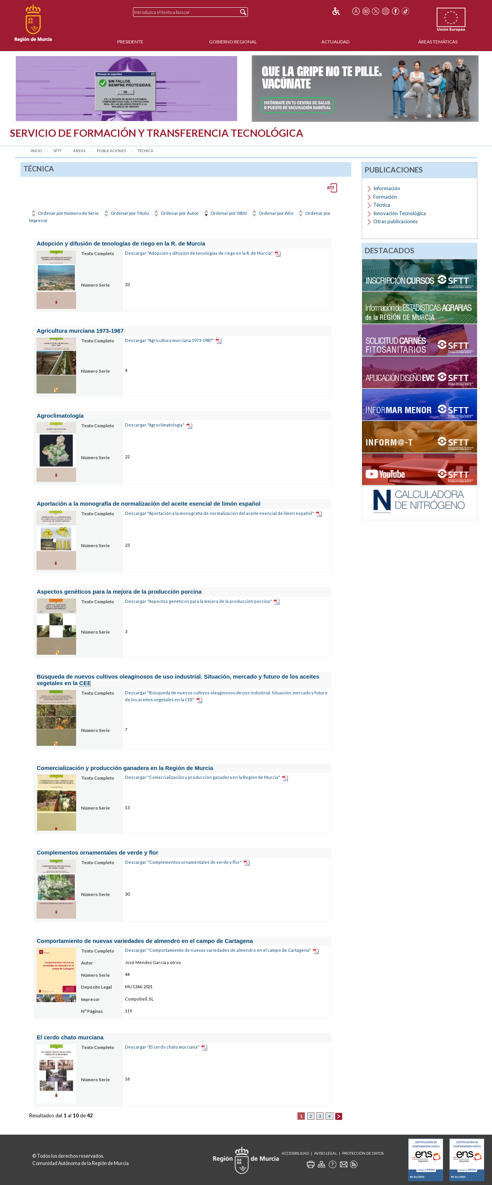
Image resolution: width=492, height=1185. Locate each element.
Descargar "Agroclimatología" (154, 424)
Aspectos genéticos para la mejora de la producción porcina (119, 591)
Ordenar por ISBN (225, 213)
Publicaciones (111, 151)
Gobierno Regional (233, 42)
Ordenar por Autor (176, 213)
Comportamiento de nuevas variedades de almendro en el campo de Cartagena (145, 941)
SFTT (57, 151)
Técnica (145, 151)
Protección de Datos (363, 1153)
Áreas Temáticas (437, 42)
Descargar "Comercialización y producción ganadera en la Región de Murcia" (202, 777)
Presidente (130, 42)
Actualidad (335, 42)
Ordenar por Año (272, 213)
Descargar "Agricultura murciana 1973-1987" (169, 340)
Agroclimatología (60, 415)
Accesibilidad (295, 1153)
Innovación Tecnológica (399, 213)
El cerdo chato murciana (70, 1037)
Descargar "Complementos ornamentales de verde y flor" (183, 862)
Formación (385, 197)
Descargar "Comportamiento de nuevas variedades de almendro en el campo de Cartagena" (218, 950)
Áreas (79, 151)
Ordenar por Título (126, 213)
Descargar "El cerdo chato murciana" (162, 1046)
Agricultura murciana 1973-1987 (80, 330)
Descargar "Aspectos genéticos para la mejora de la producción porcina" (198, 601)
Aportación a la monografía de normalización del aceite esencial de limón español (148, 503)
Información (386, 188)
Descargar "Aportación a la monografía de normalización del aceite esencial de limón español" (219, 513)
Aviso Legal (325, 1153)
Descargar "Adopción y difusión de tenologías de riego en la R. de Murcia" (199, 253)
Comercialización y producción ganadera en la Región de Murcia (125, 768)
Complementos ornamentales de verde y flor (97, 852)
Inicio (36, 151)
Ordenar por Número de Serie (64, 213)
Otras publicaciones (395, 221)
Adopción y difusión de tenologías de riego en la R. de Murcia (121, 243)
